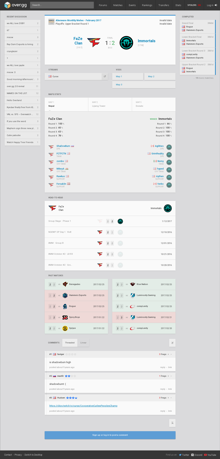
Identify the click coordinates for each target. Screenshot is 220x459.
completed (188, 17)
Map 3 (119, 84)
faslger (60, 354)
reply (162, 367)
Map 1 (119, 76)
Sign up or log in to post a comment (110, 435)
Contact (8, 455)
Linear (83, 343)
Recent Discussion (17, 17)
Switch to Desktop (33, 455)
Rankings (147, 5)
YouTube (210, 455)
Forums (103, 5)
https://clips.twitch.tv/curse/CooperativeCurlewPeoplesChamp (83, 405)
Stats (178, 5)
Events (132, 5)
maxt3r (60, 376)
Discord (196, 455)
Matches (118, 5)
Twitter (184, 455)
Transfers (164, 5)
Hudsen (61, 398)
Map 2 (151, 76)
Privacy (18, 455)
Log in (212, 5)
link (170, 367)
